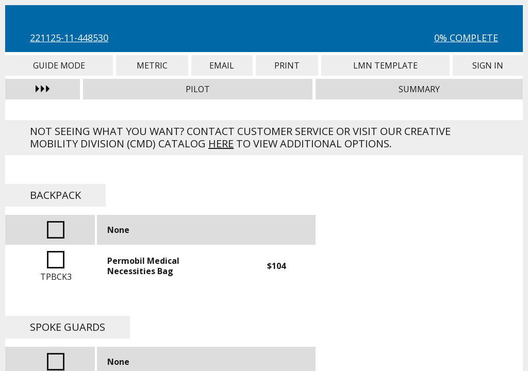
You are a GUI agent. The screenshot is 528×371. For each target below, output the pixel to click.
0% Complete (466, 37)
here (221, 143)
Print (287, 65)
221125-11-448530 (69, 37)
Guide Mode (59, 65)
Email (222, 65)
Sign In (487, 65)
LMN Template (385, 65)
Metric (152, 65)
